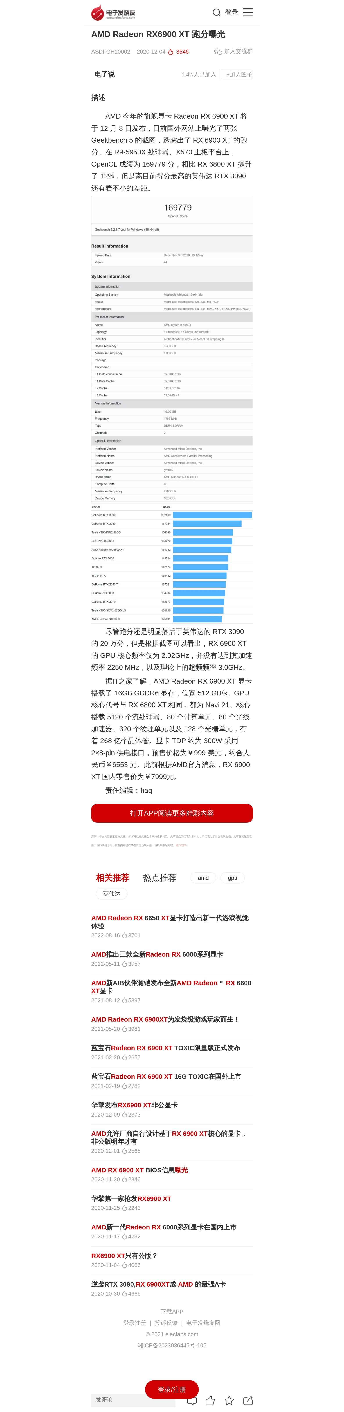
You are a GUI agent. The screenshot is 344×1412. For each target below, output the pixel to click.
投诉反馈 (166, 1323)
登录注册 (135, 1323)
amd (203, 878)
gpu (232, 878)
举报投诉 (181, 845)
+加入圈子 (239, 74)
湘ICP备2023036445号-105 (172, 1345)
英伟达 (111, 894)
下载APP (172, 1312)
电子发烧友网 (203, 1323)
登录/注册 (172, 1389)
